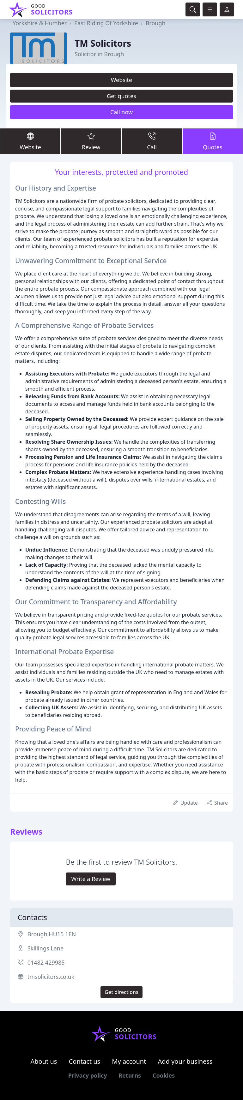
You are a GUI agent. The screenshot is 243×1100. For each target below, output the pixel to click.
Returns (129, 1075)
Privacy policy (87, 1075)
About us (44, 1061)
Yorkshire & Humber (40, 23)
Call (152, 141)
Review (91, 141)
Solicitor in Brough (99, 54)
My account (129, 1061)
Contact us (84, 1061)
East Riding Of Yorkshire (106, 23)
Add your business (185, 1061)
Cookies (164, 1075)
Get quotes (121, 96)
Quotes (213, 141)
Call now (121, 112)
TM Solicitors (103, 43)
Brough (156, 23)
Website (121, 80)
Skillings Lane (45, 948)
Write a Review (90, 879)
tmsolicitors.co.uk (51, 976)
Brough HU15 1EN (51, 934)
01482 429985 (46, 962)
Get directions (121, 992)
